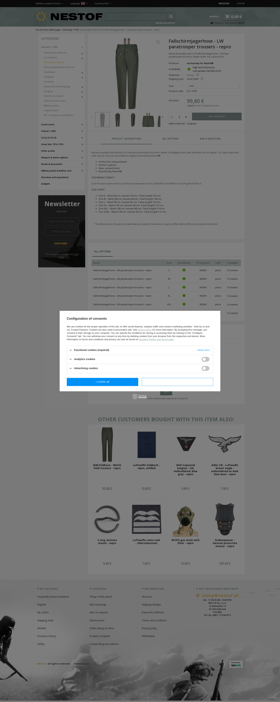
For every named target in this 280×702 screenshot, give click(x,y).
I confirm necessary (102, 381)
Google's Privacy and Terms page (156, 339)
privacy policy (145, 329)
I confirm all (177, 381)
